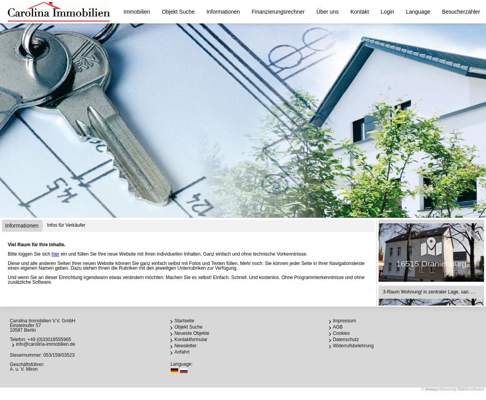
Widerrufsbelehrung (353, 345)
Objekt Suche (178, 12)
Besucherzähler (461, 12)
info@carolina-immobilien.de (45, 344)
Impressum (344, 321)
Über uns (327, 12)
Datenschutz (346, 339)
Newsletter (185, 345)
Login (387, 12)
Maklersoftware (470, 389)
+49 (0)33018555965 (49, 339)
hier (55, 254)
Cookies (341, 333)
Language (418, 12)
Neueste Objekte (191, 333)
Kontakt (359, 12)
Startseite (184, 321)
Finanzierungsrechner (278, 12)
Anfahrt (181, 352)
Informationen (223, 12)
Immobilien (136, 12)
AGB (338, 327)
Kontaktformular (190, 339)
